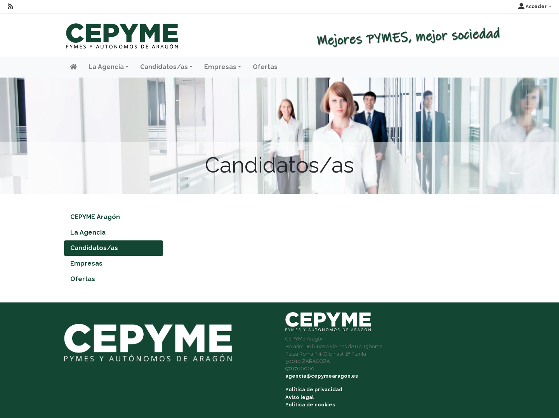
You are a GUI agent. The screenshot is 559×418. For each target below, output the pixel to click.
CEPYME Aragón (95, 217)
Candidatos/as (94, 248)
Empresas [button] (220, 67)
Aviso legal (299, 397)
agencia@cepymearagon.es (321, 376)
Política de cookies (310, 405)
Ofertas (265, 67)
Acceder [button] (533, 6)
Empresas (86, 263)
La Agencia (88, 232)
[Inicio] (121, 32)
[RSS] (10, 6)
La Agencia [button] (106, 67)
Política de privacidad (313, 389)
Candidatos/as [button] (164, 67)
